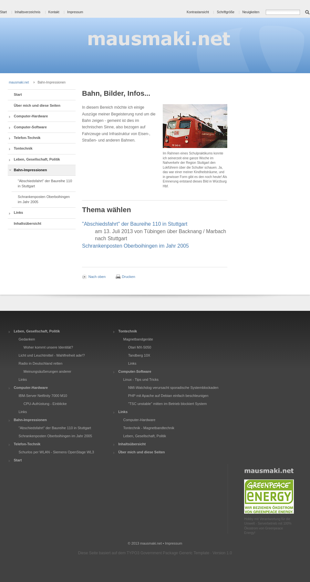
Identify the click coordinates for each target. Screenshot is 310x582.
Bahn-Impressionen (30, 170)
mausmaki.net (19, 82)
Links (18, 212)
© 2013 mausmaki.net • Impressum (155, 543)
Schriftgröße (225, 12)
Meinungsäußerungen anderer (47, 371)
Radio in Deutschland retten (41, 363)
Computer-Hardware (31, 116)
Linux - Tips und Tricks (140, 379)
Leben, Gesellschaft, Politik (37, 159)
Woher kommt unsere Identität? (48, 347)
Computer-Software (30, 127)
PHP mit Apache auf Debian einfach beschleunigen (168, 396)
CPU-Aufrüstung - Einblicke (45, 404)
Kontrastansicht (198, 12)
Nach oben (97, 276)
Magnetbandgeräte (138, 339)
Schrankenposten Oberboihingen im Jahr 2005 (44, 199)
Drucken (128, 276)
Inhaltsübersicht (27, 223)
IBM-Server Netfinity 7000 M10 (43, 396)
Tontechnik (23, 148)
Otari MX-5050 (139, 347)
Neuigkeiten (250, 12)
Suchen (307, 12)
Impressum (75, 12)
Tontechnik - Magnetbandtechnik (148, 428)
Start (3, 12)
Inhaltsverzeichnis (27, 12)
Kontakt (53, 12)
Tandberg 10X (139, 355)
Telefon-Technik (27, 138)
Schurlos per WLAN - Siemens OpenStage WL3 (56, 452)
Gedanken (27, 339)
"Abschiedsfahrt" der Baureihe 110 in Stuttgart (45, 183)
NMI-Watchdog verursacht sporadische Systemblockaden (173, 388)
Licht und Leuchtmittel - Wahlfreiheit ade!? (52, 355)
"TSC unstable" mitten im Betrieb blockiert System (167, 404)
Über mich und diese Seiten (37, 105)
